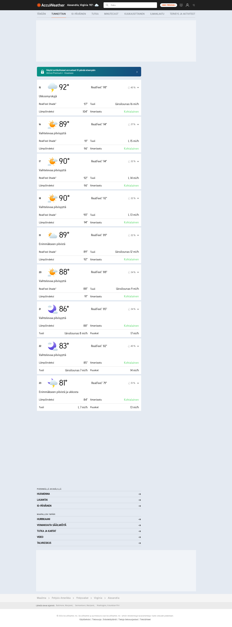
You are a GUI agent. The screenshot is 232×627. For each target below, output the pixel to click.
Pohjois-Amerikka (61, 598)
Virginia (98, 598)
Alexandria (113, 598)
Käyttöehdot (85, 619)
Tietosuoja (97, 619)
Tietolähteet (145, 619)
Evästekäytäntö (110, 619)
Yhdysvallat (82, 598)
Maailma (41, 598)
